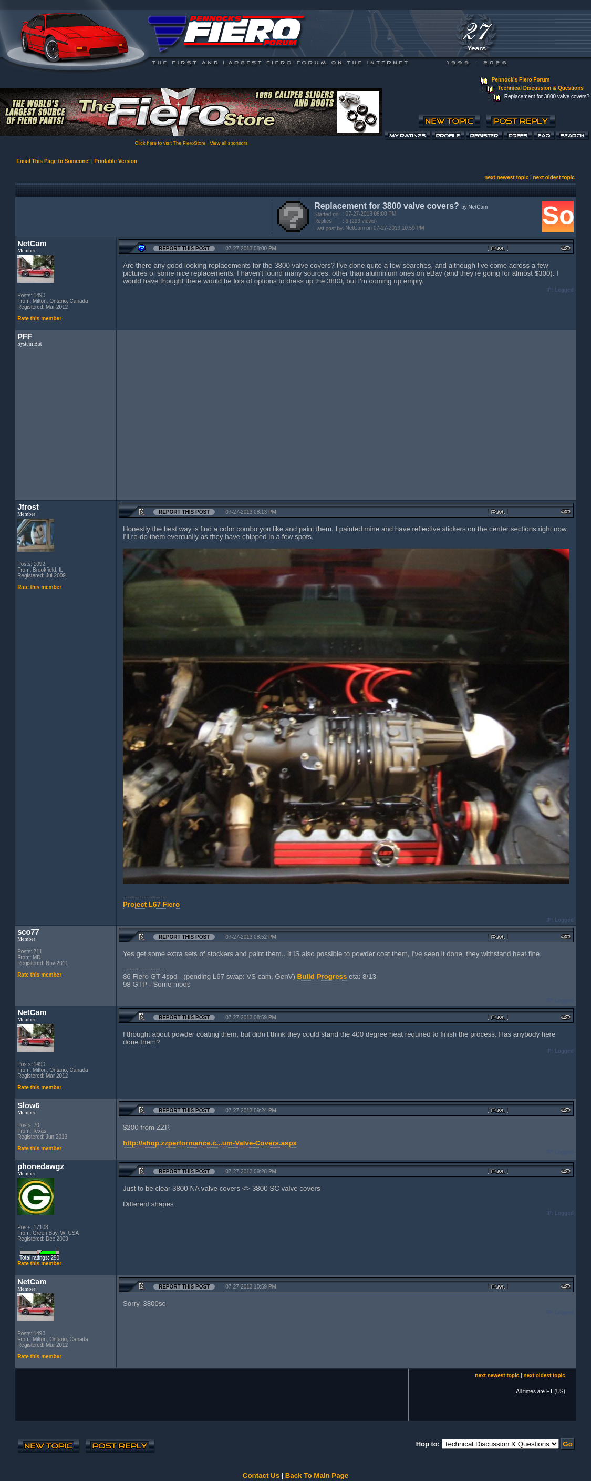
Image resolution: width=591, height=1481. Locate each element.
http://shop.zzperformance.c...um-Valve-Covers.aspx (210, 1143)
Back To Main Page (316, 1475)
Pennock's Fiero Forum (521, 80)
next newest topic (506, 177)
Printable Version (115, 161)
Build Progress (322, 976)
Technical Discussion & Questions (541, 88)
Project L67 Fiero (151, 904)
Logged (564, 290)
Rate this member (39, 318)
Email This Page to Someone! (53, 161)
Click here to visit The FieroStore (169, 143)
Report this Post (184, 248)
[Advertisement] (141, 215)
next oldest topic (553, 177)
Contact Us (261, 1475)
